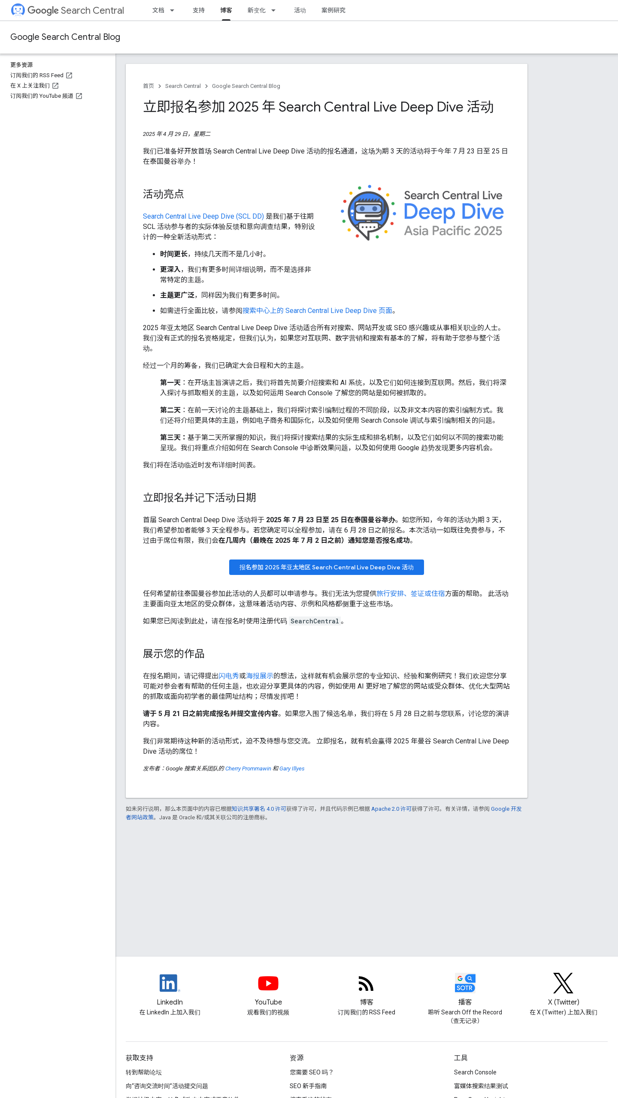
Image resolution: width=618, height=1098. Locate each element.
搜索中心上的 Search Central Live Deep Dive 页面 (317, 311)
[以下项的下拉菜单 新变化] (276, 10)
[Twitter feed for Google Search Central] (563, 990)
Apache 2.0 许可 (391, 809)
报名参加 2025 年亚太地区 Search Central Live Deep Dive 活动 (326, 567)
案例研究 (333, 10)
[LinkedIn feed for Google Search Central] (170, 990)
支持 (199, 10)
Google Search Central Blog (65, 37)
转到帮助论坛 (144, 1072)
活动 (300, 10)
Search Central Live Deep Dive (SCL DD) (203, 216)
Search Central (75, 10)
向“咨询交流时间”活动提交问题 (167, 1086)
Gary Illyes (292, 768)
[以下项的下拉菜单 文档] (174, 10)
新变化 (257, 10)
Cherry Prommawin (248, 768)
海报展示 (259, 676)
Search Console (475, 1072)
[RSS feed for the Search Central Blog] (366, 990)
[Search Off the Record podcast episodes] (465, 990)
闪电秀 (228, 676)
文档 (158, 10)
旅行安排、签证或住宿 (410, 594)
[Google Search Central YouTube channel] (268, 990)
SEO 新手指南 (308, 1086)
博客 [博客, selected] (226, 10)
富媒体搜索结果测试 (481, 1086)
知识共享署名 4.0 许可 (259, 809)
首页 (148, 86)
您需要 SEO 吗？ (312, 1072)
